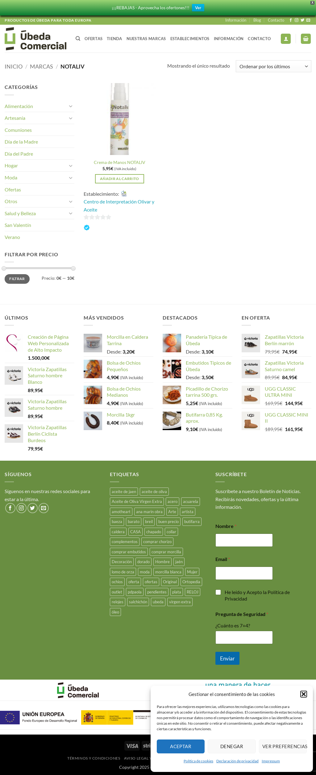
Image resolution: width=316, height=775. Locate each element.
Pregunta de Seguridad (241, 614)
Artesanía (15, 118)
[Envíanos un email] (308, 20)
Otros (11, 201)
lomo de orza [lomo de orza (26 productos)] (123, 571)
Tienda (114, 38)
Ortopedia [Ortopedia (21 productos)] (191, 581)
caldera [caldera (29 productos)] (118, 531)
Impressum (271, 761)
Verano (12, 237)
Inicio (14, 66)
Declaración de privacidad (237, 761)
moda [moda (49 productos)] (145, 571)
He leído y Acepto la (257, 595)
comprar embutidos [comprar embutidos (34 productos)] (129, 551)
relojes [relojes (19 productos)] (117, 601)
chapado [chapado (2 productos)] (153, 531)
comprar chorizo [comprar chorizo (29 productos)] (157, 541)
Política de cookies (198, 761)
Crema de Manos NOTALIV (119, 162)
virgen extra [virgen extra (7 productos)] (180, 601)
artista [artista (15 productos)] (187, 511)
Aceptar (180, 746)
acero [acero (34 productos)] (172, 501)
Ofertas (93, 38)
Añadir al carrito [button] (119, 179)
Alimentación (19, 106)
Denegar (231, 746)
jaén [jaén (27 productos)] (179, 561)
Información (235, 20)
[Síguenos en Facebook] (291, 20)
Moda (11, 177)
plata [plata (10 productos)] (176, 591)
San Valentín (18, 225)
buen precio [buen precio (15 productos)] (168, 521)
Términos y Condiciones (93, 758)
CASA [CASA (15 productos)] (135, 531)
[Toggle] (70, 106)
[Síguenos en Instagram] (296, 20)
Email (222, 559)
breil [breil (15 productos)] (149, 521)
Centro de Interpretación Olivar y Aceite (119, 205)
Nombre (225, 526)
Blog (257, 20)
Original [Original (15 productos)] (170, 581)
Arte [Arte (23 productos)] (172, 511)
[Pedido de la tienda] (273, 66)
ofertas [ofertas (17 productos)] (151, 581)
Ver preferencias (284, 746)
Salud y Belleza (20, 213)
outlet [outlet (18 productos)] (117, 591)
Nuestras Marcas (146, 38)
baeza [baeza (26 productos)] (117, 521)
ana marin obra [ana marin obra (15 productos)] (149, 511)
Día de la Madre (21, 142)
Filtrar (17, 278)
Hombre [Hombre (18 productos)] (162, 561)
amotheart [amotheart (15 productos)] (121, 511)
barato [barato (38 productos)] (133, 521)
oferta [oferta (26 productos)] (133, 581)
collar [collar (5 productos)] (171, 531)
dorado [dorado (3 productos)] (143, 561)
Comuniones (18, 130)
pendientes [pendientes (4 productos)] (157, 591)
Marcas (41, 66)
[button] (304, 694)
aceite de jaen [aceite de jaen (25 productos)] (124, 491)
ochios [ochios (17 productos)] (117, 581)
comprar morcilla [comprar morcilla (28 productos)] (166, 551)
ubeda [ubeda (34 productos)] (158, 601)
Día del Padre (19, 154)
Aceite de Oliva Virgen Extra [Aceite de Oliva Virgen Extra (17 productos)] (137, 501)
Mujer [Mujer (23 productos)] (192, 571)
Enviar (227, 658)
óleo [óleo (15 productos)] (115, 612)
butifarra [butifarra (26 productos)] (192, 521)
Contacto (276, 20)
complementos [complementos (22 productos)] (125, 541)
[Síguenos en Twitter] (302, 20)
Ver (198, 7)
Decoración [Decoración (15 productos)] (122, 561)
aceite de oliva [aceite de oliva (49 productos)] (154, 491)
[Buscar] (78, 38)
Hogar (11, 165)
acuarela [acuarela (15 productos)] (190, 501)
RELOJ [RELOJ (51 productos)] (192, 591)
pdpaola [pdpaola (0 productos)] (135, 591)
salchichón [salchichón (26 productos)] (138, 601)
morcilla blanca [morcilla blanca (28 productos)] (168, 571)
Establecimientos (190, 38)
